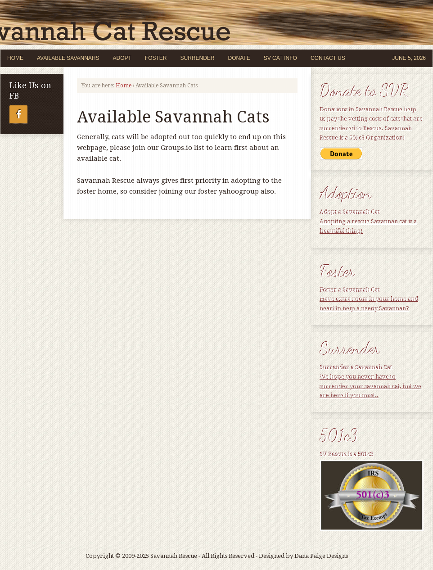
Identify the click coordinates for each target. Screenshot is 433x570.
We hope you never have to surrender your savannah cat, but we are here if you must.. (371, 386)
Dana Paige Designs (321, 555)
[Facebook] (18, 114)
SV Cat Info (277, 58)
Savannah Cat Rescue (216, 11)
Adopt (118, 58)
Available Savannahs (68, 58)
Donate (239, 58)
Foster (152, 58)
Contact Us (328, 58)
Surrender (194, 58)
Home (15, 58)
